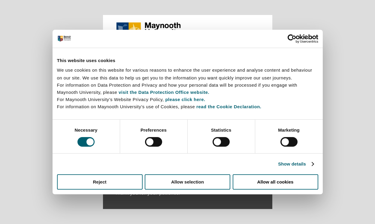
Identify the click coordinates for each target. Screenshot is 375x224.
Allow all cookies (275, 181)
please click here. (185, 99)
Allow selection (187, 181)
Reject (99, 181)
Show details (292, 163)
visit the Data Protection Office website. (164, 92)
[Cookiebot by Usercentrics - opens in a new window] (292, 38)
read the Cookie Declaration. (229, 106)
